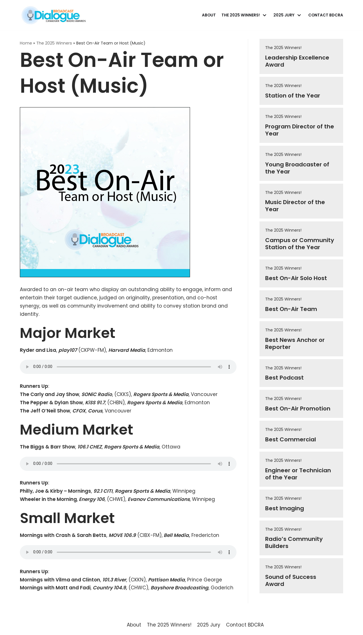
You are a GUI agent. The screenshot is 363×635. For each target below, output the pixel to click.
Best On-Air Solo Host (296, 278)
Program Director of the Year (299, 129)
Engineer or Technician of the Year (298, 473)
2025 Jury (208, 624)
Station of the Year (292, 96)
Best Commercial (290, 439)
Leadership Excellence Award (297, 61)
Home (26, 43)
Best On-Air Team (291, 309)
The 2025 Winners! (283, 47)
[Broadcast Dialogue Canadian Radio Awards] (53, 15)
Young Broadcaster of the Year (297, 167)
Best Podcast (284, 378)
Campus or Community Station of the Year (299, 243)
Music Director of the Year (295, 205)
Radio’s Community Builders (294, 542)
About (209, 15)
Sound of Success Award (290, 580)
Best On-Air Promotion (297, 408)
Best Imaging (284, 508)
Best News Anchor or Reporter (295, 343)
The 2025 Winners (54, 43)
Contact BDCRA (325, 15)
